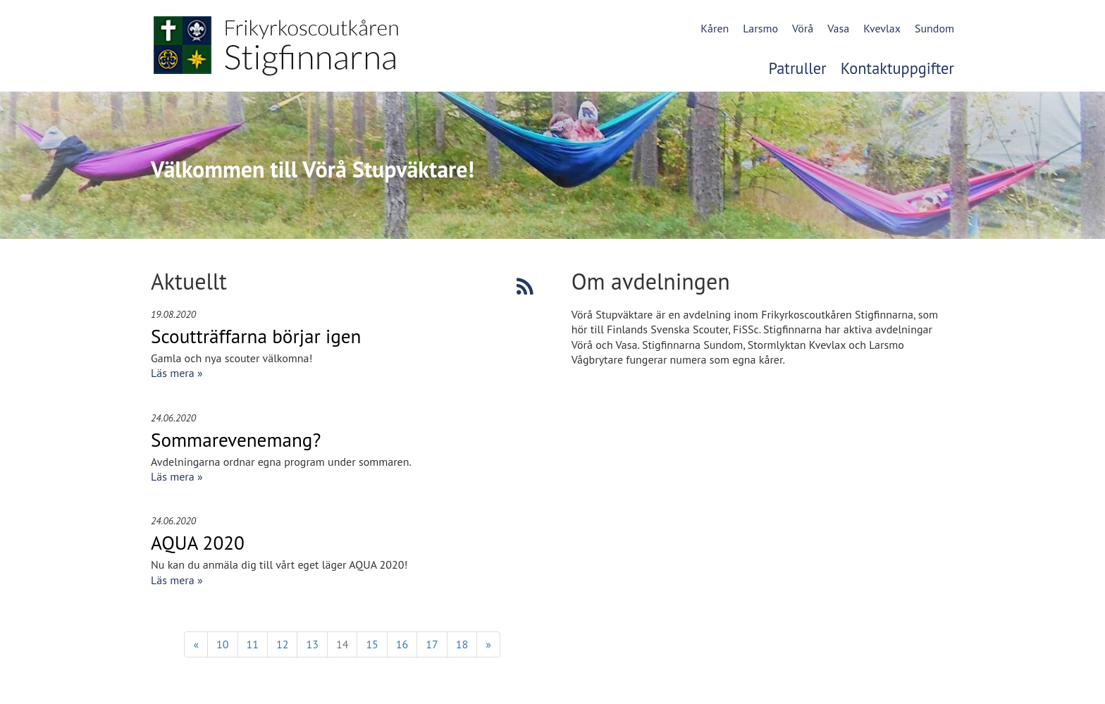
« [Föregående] (196, 644)
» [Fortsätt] (488, 644)
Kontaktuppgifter (897, 68)
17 (432, 644)
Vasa (838, 28)
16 (402, 644)
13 (312, 644)
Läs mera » (177, 373)
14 (342, 644)
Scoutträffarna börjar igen (256, 336)
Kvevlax (882, 28)
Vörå (802, 28)
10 (222, 644)
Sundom (934, 28)
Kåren (714, 28)
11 (253, 644)
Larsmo (760, 28)
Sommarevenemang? (236, 439)
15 (372, 644)
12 (282, 644)
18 (462, 644)
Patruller (798, 68)
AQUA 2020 (198, 542)
